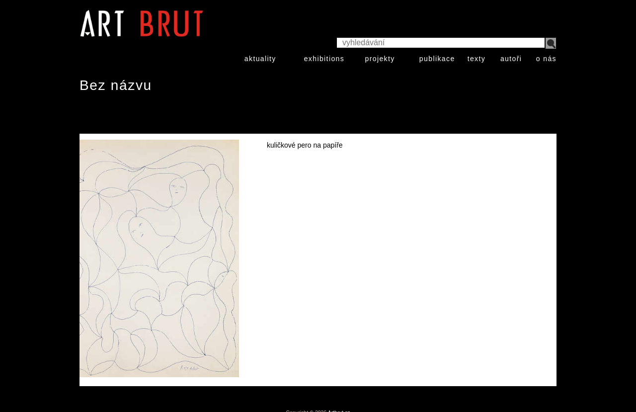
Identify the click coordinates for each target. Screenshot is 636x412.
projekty (380, 59)
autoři (511, 59)
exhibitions (324, 59)
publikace (437, 59)
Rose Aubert (111, 115)
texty (477, 59)
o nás (546, 59)
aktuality (260, 59)
